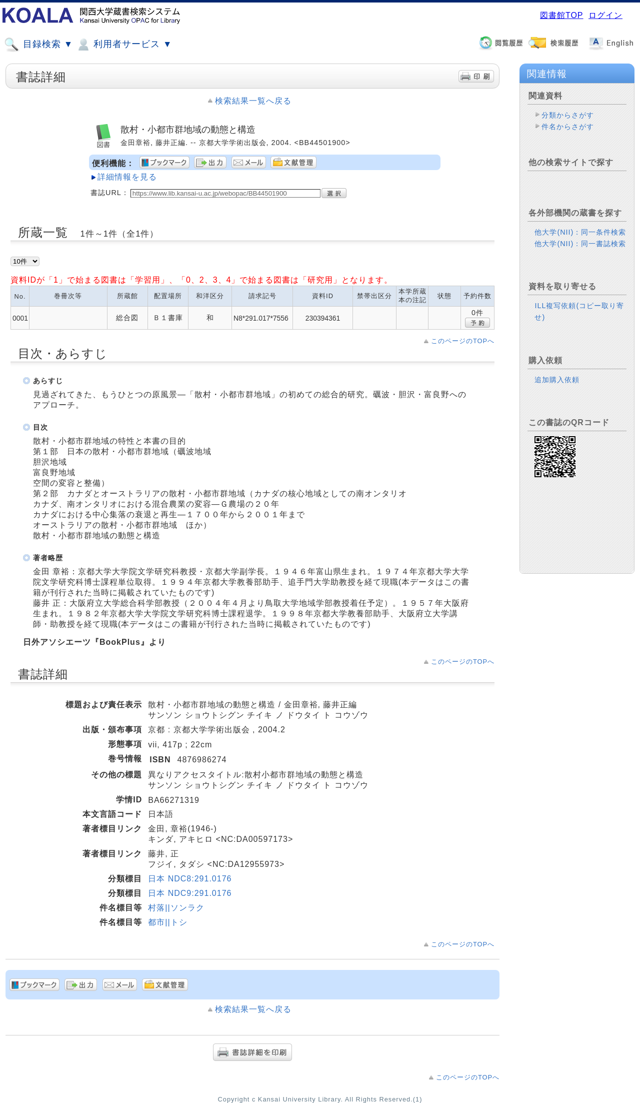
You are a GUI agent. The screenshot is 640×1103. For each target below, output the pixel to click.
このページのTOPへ (462, 341)
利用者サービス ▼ (124, 44)
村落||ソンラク (176, 907)
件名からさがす (568, 127)
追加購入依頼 (557, 380)
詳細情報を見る (127, 177)
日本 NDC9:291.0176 (190, 893)
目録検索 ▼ (38, 44)
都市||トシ (167, 922)
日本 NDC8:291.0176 (190, 878)
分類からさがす (568, 115)
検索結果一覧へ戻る (253, 101)
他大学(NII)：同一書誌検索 (580, 244)
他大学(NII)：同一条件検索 (580, 232)
